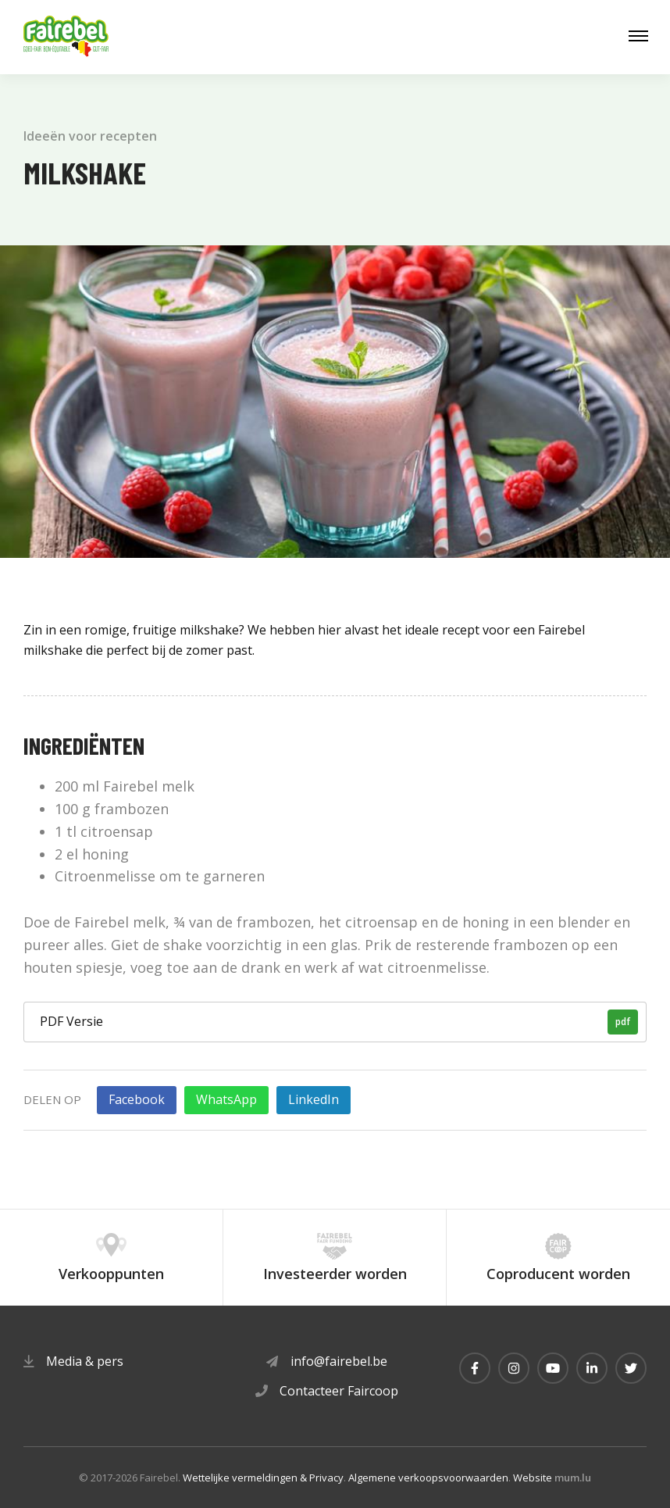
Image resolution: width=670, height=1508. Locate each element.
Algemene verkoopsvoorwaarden (428, 1477)
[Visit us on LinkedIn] (592, 1368)
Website (532, 1477)
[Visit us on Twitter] (631, 1368)
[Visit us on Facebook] (474, 1368)
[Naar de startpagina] (66, 37)
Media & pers (84, 1361)
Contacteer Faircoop (339, 1390)
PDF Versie (339, 1022)
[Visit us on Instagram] (513, 1368)
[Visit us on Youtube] (552, 1368)
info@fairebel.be (338, 1361)
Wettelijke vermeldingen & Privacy (263, 1477)
